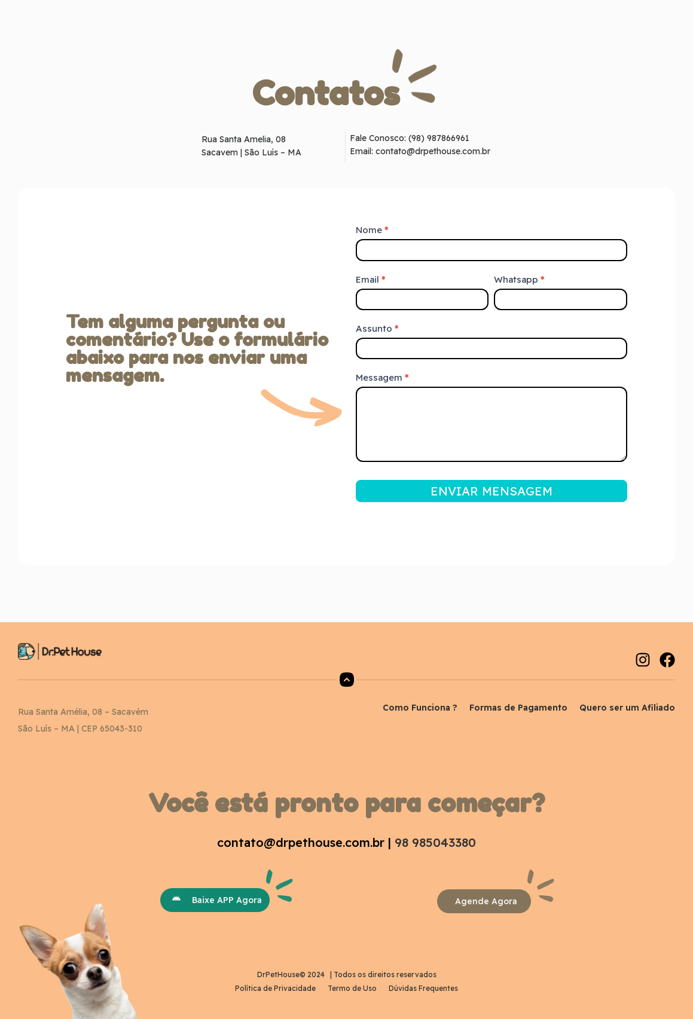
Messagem (382, 377)
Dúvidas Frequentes (423, 988)
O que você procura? (348, 17)
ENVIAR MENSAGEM (491, 491)
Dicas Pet (435, 17)
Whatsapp (519, 279)
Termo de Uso (352, 988)
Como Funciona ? (420, 707)
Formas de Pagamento (518, 707)
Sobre (268, 17)
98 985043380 (435, 842)
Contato (336, 32)
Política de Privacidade (275, 988)
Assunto (377, 328)
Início (230, 17)
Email (371, 279)
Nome (372, 229)
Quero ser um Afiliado (627, 707)
